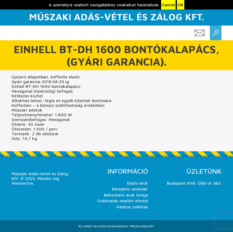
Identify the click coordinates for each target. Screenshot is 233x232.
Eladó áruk (137, 183)
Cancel (168, 4)
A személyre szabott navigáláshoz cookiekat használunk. (104, 4)
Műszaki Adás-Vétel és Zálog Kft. (116, 16)
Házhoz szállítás (132, 206)
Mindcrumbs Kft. (142, 226)
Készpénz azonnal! (130, 188)
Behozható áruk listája (126, 195)
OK (181, 4)
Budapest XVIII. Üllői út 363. (194, 183)
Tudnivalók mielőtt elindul (122, 200)
